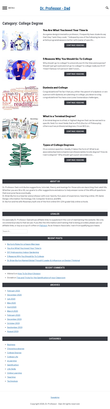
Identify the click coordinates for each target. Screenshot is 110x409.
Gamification (13, 365)
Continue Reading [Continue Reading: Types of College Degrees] (75, 160)
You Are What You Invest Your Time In (65, 30)
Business (11, 345)
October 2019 (13, 323)
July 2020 (11, 299)
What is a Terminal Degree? (59, 116)
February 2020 (13, 315)
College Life (12, 357)
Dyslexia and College (55, 87)
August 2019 (12, 331)
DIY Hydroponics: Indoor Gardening (23, 252)
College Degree (14, 353)
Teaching (11, 377)
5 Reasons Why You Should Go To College (67, 58)
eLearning (12, 361)
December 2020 (14, 295)
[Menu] (5, 8)
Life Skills (11, 369)
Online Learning (14, 373)
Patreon (43, 225)
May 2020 (11, 303)
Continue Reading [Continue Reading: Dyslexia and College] (75, 103)
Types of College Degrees (58, 145)
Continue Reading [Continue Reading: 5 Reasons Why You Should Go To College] (75, 74)
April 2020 (11, 307)
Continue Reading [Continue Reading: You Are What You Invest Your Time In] (75, 45)
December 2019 (14, 319)
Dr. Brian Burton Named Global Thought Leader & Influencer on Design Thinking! (43, 260)
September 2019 (14, 327)
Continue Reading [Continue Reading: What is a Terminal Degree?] (75, 131)
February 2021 (13, 291)
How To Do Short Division (29, 274)
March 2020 (12, 311)
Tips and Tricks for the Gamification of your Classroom (41, 278)
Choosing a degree (15, 349)
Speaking (55, 397)
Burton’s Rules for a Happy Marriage (23, 244)
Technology (12, 381)
